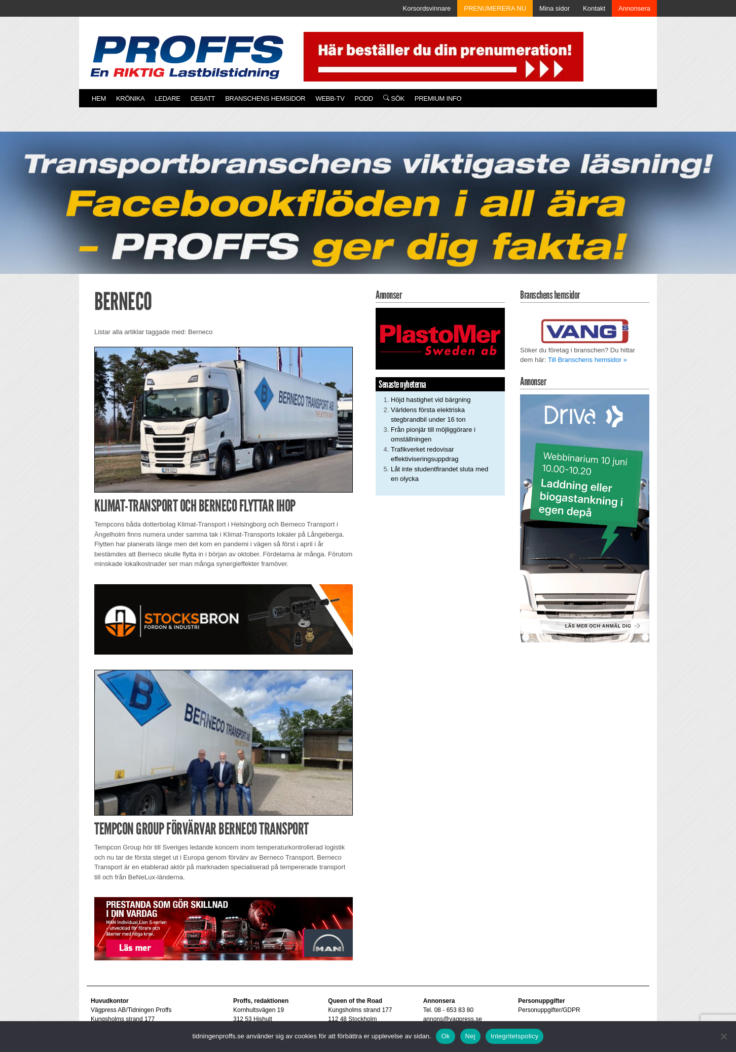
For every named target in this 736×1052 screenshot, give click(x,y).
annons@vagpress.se (452, 1019)
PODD (364, 98)
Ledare (167, 98)
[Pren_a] (441, 56)
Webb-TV (329, 98)
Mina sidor (554, 8)
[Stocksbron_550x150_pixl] (223, 619)
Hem (99, 98)
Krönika (130, 98)
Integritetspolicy (515, 1036)
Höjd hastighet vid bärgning (431, 399)
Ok (445, 1036)
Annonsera (634, 8)
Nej (470, 1036)
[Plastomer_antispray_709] (440, 338)
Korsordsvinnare (427, 8)
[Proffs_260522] (368, 214)
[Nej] (723, 1036)
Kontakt (594, 8)
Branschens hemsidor (265, 98)
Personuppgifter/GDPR (549, 1010)
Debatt (203, 98)
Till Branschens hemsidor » (587, 359)
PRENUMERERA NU (495, 8)
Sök (393, 98)
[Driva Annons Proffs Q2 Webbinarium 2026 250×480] (584, 518)
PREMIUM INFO (438, 98)
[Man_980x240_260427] (223, 928)
